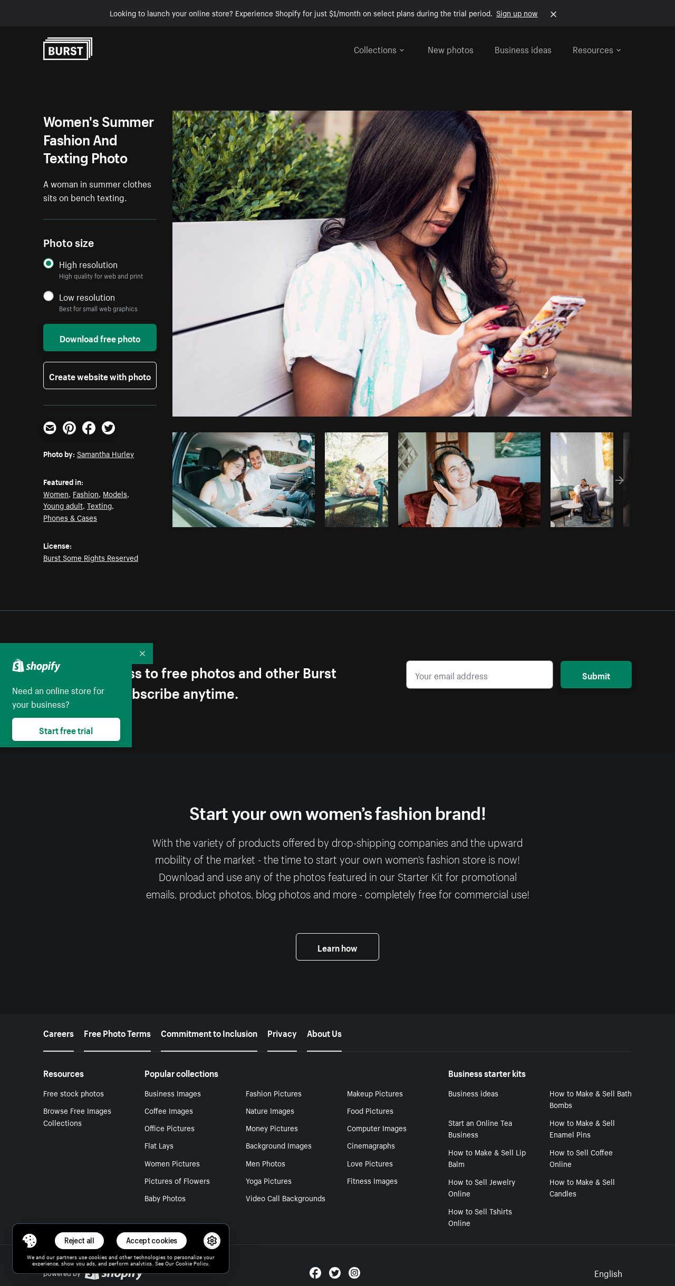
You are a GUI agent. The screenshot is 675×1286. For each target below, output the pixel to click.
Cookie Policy (192, 1263)
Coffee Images (168, 1110)
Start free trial (66, 729)
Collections (379, 48)
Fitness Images (372, 1180)
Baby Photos (165, 1197)
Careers (58, 1032)
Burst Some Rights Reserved (90, 557)
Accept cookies (152, 1240)
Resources (597, 48)
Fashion (86, 493)
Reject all (79, 1240)
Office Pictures (169, 1127)
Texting (99, 505)
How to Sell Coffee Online (581, 1158)
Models (115, 493)
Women (56, 493)
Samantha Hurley (105, 453)
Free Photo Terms (117, 1032)
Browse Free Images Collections (77, 1116)
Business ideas (523, 48)
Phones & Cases (70, 517)
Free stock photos (73, 1093)
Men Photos (265, 1163)
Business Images (172, 1093)
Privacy (282, 1032)
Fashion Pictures (274, 1093)
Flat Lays (158, 1145)
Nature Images (270, 1110)
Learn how (337, 947)
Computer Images (377, 1127)
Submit (596, 674)
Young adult (63, 505)
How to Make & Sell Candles (582, 1187)
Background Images (279, 1145)
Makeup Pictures (375, 1093)
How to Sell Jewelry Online (481, 1187)
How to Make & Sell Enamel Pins (582, 1128)
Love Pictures (370, 1163)
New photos (451, 48)
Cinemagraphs (371, 1145)
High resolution (88, 264)
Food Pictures (370, 1110)
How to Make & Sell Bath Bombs (590, 1099)
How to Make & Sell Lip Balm (487, 1158)
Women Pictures (172, 1163)
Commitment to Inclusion (209, 1032)
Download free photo (100, 337)
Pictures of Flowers (177, 1180)
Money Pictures (272, 1127)
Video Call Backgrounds (285, 1197)
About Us (324, 1032)
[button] (29, 1240)
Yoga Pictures (269, 1180)
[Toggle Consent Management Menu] (29, 1240)
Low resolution (87, 297)
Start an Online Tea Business (480, 1128)
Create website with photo (100, 375)
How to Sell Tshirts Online (480, 1217)
